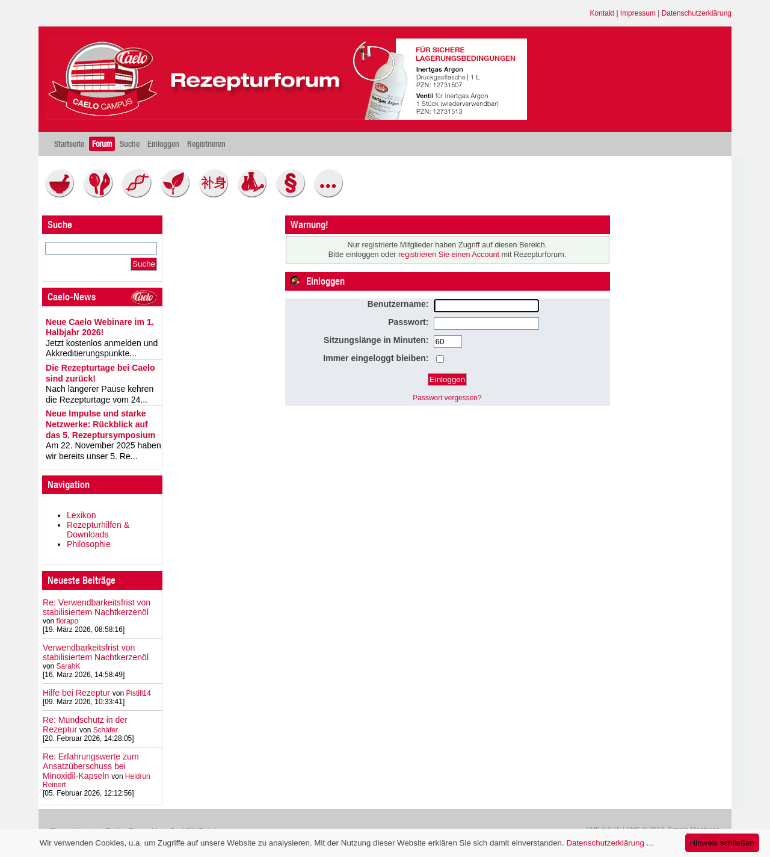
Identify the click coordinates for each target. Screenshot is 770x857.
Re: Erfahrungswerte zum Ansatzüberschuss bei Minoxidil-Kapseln (91, 766)
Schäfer (105, 730)
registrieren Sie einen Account (448, 254)
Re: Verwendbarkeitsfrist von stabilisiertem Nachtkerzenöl (96, 607)
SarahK (69, 666)
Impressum (638, 13)
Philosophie (89, 544)
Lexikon (81, 515)
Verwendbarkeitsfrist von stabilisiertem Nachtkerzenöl (96, 652)
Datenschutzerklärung (697, 13)
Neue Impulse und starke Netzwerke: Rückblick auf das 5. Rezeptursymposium (100, 424)
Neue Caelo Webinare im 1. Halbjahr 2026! (100, 327)
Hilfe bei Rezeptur (76, 693)
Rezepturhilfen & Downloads (98, 529)
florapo (68, 621)
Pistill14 (138, 693)
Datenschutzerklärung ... (609, 842)
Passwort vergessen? (447, 398)
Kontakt (602, 13)
